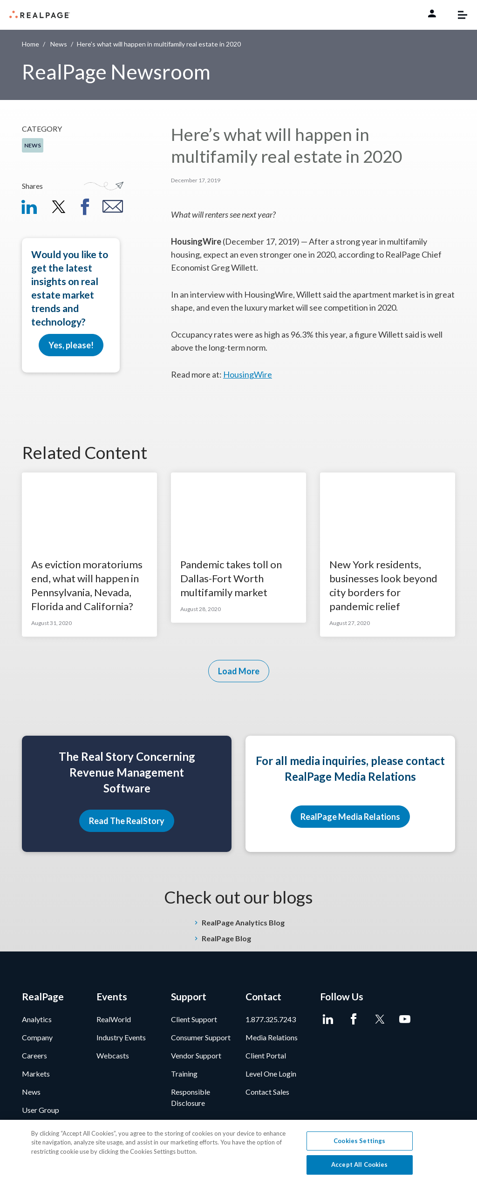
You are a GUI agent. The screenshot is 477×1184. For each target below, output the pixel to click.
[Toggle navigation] (458, 15)
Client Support (194, 1019)
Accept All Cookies (359, 1164)
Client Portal (265, 1055)
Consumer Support (201, 1037)
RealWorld (113, 1019)
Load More (238, 671)
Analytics (37, 1019)
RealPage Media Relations (350, 817)
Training (184, 1073)
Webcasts (112, 1055)
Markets (36, 1073)
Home (30, 44)
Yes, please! (71, 345)
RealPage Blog (226, 938)
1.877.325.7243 (270, 1019)
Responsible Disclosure (190, 1097)
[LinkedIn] (328, 1019)
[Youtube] (405, 1019)
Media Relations (271, 1037)
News (58, 44)
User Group (40, 1109)
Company (37, 1037)
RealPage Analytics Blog (243, 922)
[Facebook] (354, 1019)
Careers (34, 1055)
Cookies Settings (359, 1140)
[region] (238, 1152)
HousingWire (247, 374)
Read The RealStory (126, 821)
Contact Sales (267, 1091)
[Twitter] (379, 1019)
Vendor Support (196, 1055)
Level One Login (270, 1073)
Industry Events (121, 1037)
